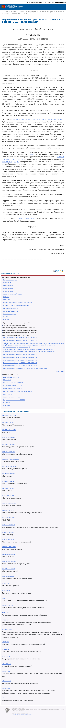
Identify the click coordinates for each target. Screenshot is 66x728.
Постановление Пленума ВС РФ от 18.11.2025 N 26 (20, 357)
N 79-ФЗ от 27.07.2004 (8, 444)
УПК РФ (6, 319)
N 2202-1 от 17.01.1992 (8, 532)
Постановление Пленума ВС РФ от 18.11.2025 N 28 (20, 365)
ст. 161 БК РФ (5, 642)
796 (21, 159)
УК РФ (5, 317)
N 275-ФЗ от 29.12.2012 (8, 452)
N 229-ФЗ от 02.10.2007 (9, 561)
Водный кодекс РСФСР (11, 377)
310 (10, 159)
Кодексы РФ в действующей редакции (16, 277)
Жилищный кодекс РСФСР (12, 385)
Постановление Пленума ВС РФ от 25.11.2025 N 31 (20, 337)
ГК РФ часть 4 (8, 291)
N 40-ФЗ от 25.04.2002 (9, 430)
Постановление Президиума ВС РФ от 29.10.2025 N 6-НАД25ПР (25, 368)
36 (15, 162)
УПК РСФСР (7, 405)
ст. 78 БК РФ (5, 620)
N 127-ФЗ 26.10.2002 (8, 539)
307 (3, 159)
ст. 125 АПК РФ (6, 698)
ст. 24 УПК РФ (6, 671)
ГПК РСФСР (7, 380)
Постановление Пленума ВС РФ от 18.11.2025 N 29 (20, 354)
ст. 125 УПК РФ (6, 664)
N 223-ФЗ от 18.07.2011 (8, 525)
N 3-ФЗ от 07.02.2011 (8, 488)
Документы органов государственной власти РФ (20, 332)
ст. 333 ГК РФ (6, 583)
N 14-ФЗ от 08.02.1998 (8, 517)
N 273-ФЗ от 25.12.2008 (9, 466)
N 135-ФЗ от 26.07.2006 (9, 503)
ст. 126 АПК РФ (6, 681)
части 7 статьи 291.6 (42, 119)
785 (14, 159)
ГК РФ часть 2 (8, 285)
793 (18, 159)
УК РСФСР (6, 402)
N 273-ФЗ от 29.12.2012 (8, 437)
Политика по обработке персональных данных (21, 714)
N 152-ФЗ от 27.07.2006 (9, 547)
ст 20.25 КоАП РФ (7, 605)
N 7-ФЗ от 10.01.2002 (8, 481)
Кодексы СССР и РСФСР (11, 374)
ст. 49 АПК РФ (6, 688)
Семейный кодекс (9, 314)
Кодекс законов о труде (11, 397)
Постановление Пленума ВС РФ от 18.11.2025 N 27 (20, 363)
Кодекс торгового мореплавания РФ (16, 305)
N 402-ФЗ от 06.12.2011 (8, 495)
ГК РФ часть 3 (8, 288)
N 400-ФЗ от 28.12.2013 (9, 415)
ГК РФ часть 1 (7, 282)
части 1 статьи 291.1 (22, 119)
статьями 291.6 (23, 219)
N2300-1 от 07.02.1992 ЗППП (10, 459)
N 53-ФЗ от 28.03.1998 (8, 569)
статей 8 (60, 157)
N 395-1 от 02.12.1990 (8, 576)
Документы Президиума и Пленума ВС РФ (18, 335)
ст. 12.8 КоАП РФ (7, 630)
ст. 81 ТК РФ (5, 612)
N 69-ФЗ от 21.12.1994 (8, 422)
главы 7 (31, 154)
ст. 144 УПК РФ (6, 656)
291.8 (32, 219)
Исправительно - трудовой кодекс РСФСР (17, 391)
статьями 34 (7, 162)
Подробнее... (60, 371)
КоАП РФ (6, 299)
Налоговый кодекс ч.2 (10, 311)
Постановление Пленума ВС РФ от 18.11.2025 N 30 (20, 360)
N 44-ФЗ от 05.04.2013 (8, 554)
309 (7, 159)
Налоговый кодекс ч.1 (10, 308)
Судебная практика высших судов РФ (16, 323)
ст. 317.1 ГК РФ (6, 591)
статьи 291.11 (58, 119)
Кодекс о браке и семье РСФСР (14, 400)
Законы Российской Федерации (14, 325)
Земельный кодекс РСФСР (12, 388)
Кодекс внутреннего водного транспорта (17, 302)
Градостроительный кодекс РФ (14, 294)
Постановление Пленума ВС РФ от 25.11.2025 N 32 (20, 340)
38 (18, 162)
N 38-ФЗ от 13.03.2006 (8, 474)
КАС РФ (6, 297)
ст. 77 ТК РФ (5, 649)
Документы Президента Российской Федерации (20, 328)
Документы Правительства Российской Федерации (21, 330)
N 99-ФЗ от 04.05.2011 (8, 510)
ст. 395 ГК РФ (6, 598)
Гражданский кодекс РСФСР (13, 383)
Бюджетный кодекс (10, 280)
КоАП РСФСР (7, 394)
